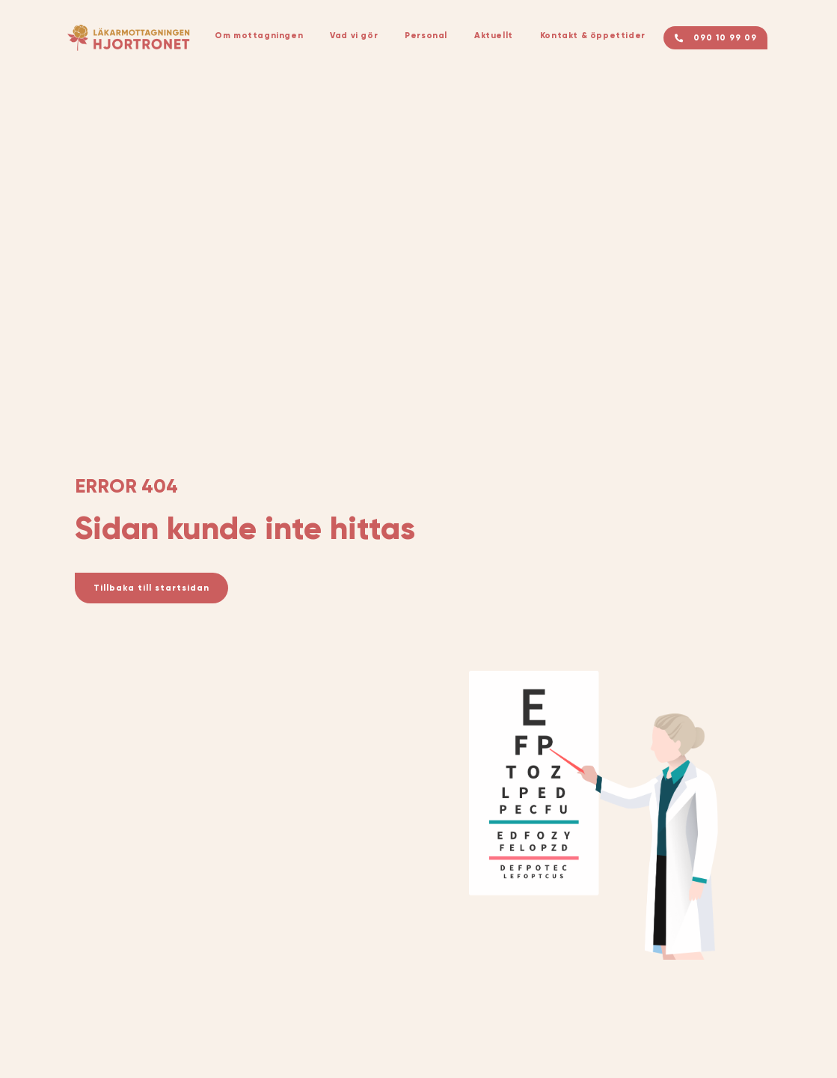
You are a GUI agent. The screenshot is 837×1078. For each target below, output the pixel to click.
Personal (426, 35)
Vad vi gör (354, 35)
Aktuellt (493, 35)
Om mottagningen (259, 35)
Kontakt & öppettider (593, 35)
